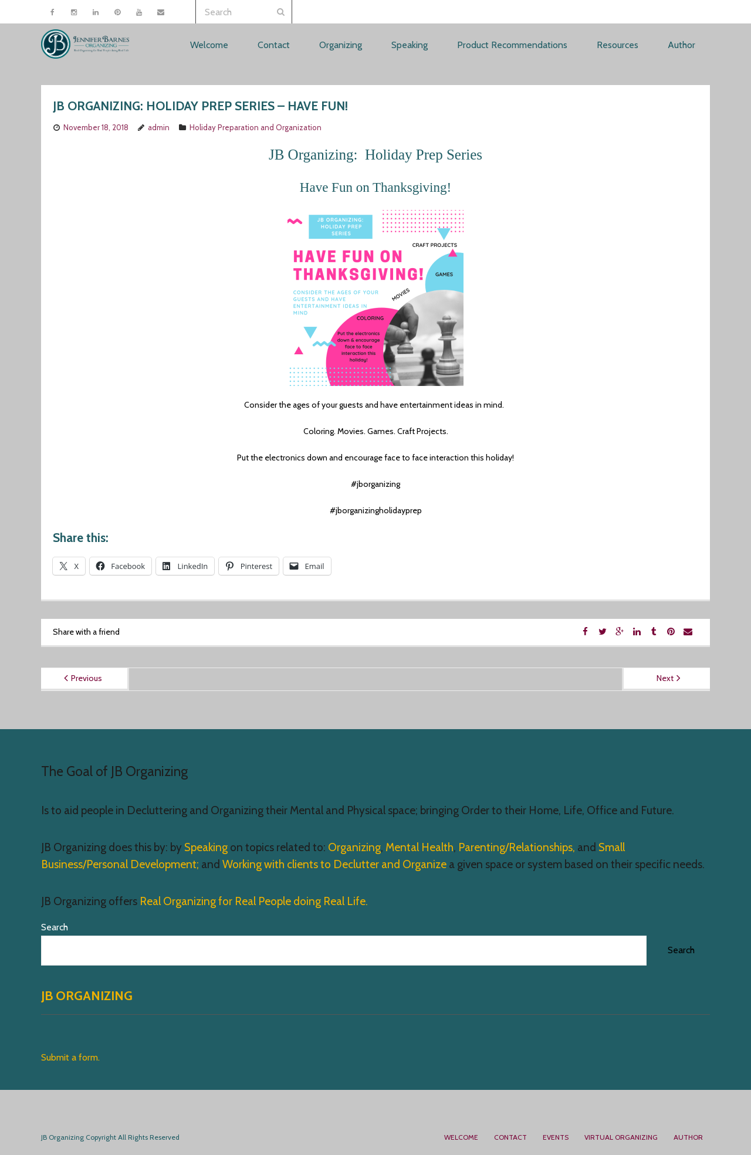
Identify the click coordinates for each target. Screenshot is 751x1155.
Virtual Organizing (621, 1137)
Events (556, 1137)
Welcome (461, 1137)
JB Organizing (87, 996)
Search (54, 927)
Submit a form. (70, 1057)
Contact (510, 1137)
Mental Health (419, 847)
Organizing (354, 847)
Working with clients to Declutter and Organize (334, 864)
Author (688, 1137)
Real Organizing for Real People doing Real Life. (252, 901)
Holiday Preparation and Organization (256, 127)
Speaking (207, 847)
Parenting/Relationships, (516, 847)
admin (159, 127)
